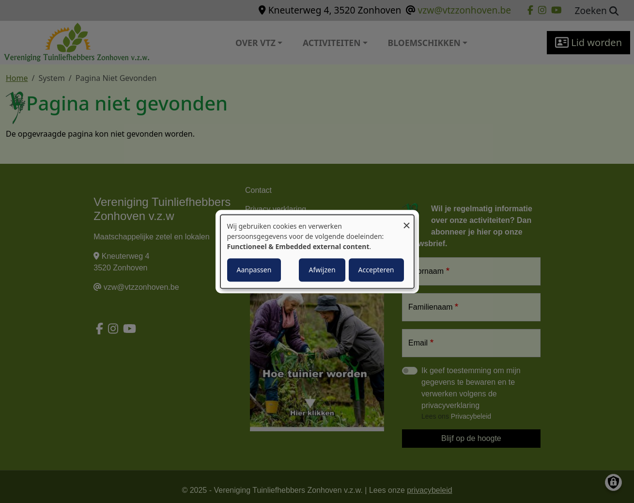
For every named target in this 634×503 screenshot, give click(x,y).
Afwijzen (322, 269)
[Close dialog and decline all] (407, 221)
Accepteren (376, 269)
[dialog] (317, 251)
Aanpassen (254, 269)
